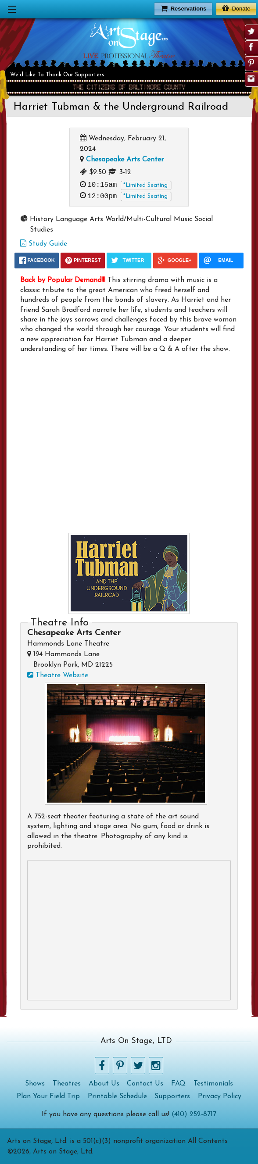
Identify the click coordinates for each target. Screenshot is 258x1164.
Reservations (183, 8)
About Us (104, 1083)
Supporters (172, 1096)
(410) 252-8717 (194, 1114)
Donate (236, 8)
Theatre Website (57, 675)
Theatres (67, 1083)
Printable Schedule (117, 1096)
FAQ (178, 1083)
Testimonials (213, 1083)
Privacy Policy (219, 1096)
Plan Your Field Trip (48, 1096)
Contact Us (145, 1083)
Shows (35, 1083)
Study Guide (43, 243)
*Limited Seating (145, 185)
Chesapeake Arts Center (125, 159)
